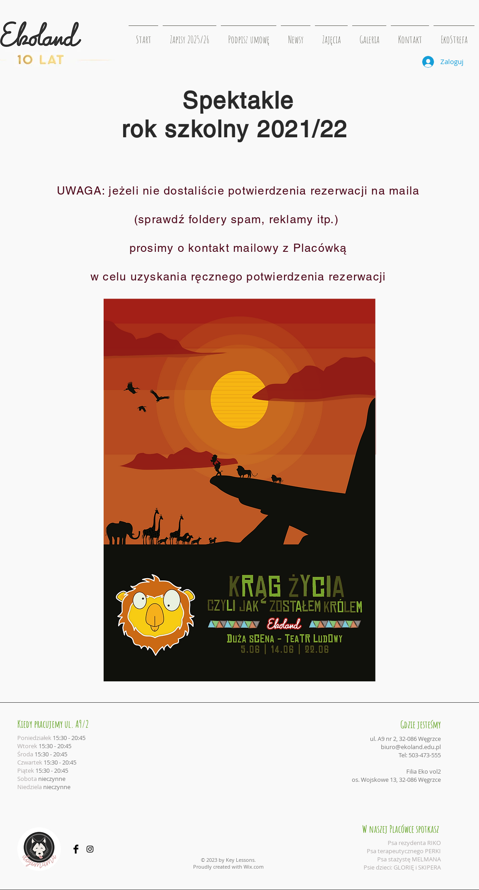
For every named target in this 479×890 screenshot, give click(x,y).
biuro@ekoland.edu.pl (411, 747)
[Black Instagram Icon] (90, 849)
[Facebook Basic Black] (75, 849)
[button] (331, 35)
